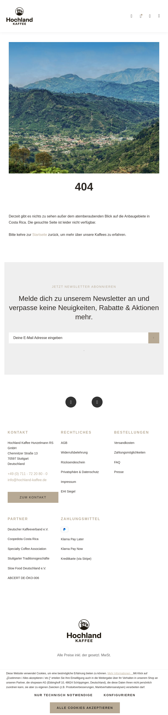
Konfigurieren (119, 695)
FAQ (117, 462)
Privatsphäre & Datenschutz (80, 472)
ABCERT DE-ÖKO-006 (23, 578)
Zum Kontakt (33, 497)
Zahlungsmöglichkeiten (129, 452)
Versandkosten (124, 443)
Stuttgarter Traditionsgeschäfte (28, 558)
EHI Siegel (68, 491)
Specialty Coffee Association (27, 549)
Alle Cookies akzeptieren (85, 708)
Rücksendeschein (73, 462)
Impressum (68, 482)
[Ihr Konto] (150, 16)
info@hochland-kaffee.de (27, 480)
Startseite (39, 235)
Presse (119, 472)
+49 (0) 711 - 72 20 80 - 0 (27, 474)
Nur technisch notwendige (63, 695)
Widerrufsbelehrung (74, 452)
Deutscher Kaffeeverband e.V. (28, 529)
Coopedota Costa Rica (23, 539)
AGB (64, 443)
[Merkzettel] (140, 16)
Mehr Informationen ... (120, 673)
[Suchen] (131, 16)
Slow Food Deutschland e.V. (27, 568)
